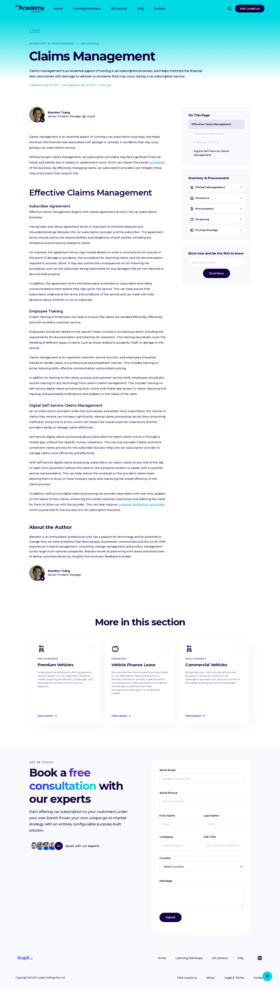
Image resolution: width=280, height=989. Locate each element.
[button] (216, 189)
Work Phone (168, 793)
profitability (157, 162)
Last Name (211, 815)
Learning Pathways (87, 8)
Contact (159, 8)
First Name (167, 815)
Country (165, 858)
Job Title (210, 837)
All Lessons (119, 8)
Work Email (167, 770)
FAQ (141, 8)
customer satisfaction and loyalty (141, 504)
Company (166, 837)
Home (58, 8)
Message (165, 881)
